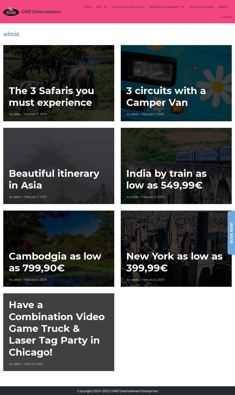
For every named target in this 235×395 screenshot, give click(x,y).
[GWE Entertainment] (32, 11)
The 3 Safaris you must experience (52, 96)
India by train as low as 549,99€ (166, 179)
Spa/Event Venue (201, 6)
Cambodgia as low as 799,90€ (55, 262)
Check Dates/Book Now (128, 6)
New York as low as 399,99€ (175, 262)
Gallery (222, 6)
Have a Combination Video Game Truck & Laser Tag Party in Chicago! (58, 328)
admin (17, 114)
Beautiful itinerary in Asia (55, 179)
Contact (226, 17)
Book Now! (231, 232)
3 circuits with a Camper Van (166, 96)
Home (88, 6)
